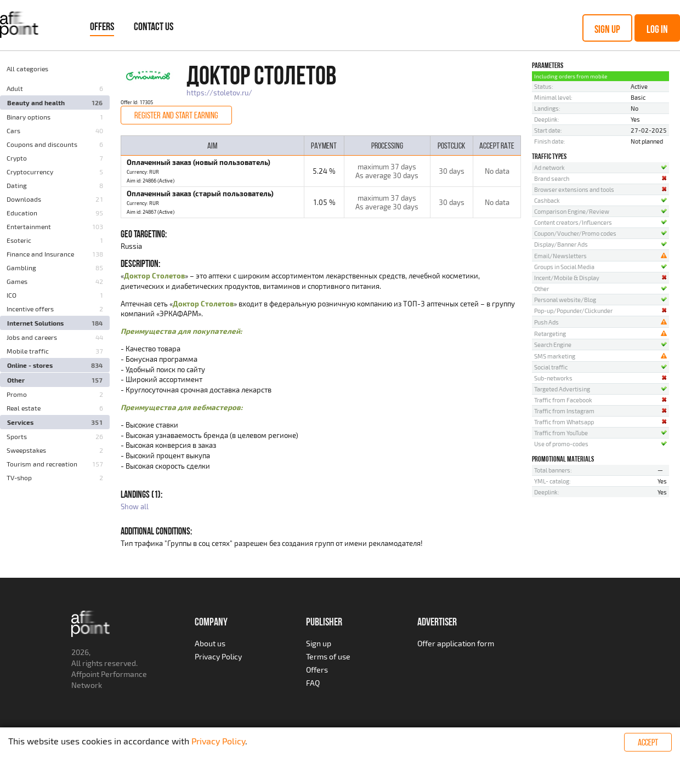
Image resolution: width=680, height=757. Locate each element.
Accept (648, 742)
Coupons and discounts (42, 144)
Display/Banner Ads (561, 244)
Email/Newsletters (560, 255)
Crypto (17, 158)
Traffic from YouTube (561, 432)
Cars (13, 130)
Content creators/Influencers (573, 222)
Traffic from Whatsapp (564, 421)
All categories (27, 68)
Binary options (28, 117)
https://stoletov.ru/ (219, 92)
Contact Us (153, 26)
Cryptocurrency (30, 171)
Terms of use (328, 656)
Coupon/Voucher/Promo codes (575, 233)
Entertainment (29, 226)
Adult (15, 88)
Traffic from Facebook (563, 399)
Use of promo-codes (561, 443)
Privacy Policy (218, 656)
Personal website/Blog (565, 299)
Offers (102, 26)
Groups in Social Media (564, 266)
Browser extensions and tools (574, 189)
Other (16, 380)
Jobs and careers (32, 337)
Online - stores (30, 365)
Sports (17, 436)
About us (210, 643)
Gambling (21, 267)
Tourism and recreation (42, 464)
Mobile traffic (28, 351)
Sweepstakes (26, 450)
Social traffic (551, 367)
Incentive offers (30, 308)
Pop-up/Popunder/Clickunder (573, 310)
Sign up (607, 29)
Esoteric (19, 240)
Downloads (24, 199)
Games (17, 281)
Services (20, 422)
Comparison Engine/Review (571, 211)
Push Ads (546, 322)
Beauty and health (36, 102)
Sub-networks (553, 378)
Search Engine (552, 344)
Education (22, 213)
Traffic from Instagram (564, 410)
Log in (657, 29)
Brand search (551, 178)
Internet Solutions (35, 323)
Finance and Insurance (40, 254)
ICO (11, 295)
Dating (17, 185)
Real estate (24, 408)
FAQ (313, 682)
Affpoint (85, 674)
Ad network (549, 167)
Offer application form (455, 643)
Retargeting (550, 333)
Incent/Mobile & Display (566, 277)
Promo (17, 394)
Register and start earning (176, 115)
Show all (135, 506)
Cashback (547, 200)
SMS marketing (554, 356)
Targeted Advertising (562, 388)
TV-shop (19, 477)
